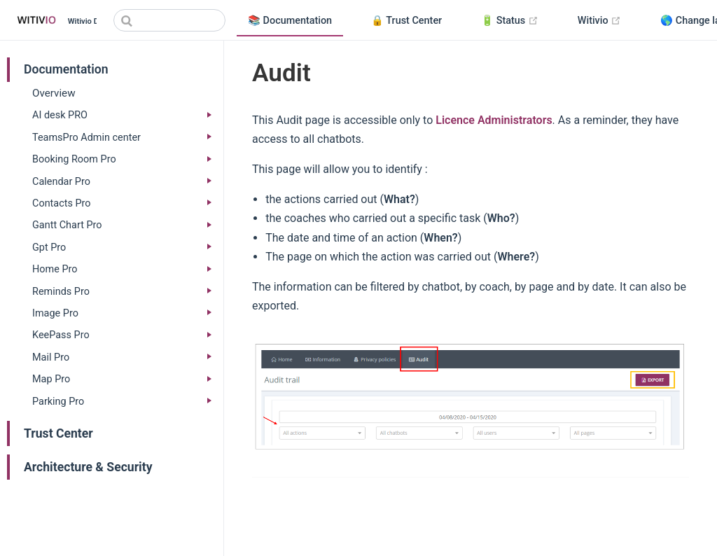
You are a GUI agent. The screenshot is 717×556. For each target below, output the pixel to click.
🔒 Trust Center (406, 21)
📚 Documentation (290, 21)
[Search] (169, 20)
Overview (54, 93)
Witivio (605, 21)
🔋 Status (515, 21)
